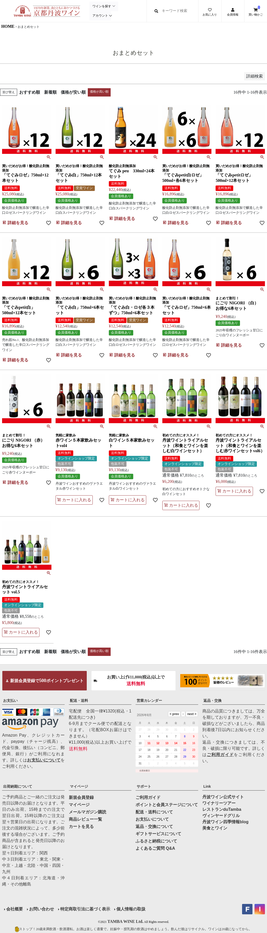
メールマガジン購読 (87, 812)
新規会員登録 (81, 797)
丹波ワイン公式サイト (223, 797)
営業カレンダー (149, 700)
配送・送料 (79, 700)
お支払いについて (44, 760)
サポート (144, 786)
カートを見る (81, 826)
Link (207, 786)
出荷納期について (17, 786)
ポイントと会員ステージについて (167, 804)
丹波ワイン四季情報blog (225, 822)
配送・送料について (154, 812)
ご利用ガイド (220, 754)
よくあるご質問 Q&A (155, 848)
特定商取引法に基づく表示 (85, 909)
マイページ (79, 786)
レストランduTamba (221, 809)
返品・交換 (212, 700)
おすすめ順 (29, 92)
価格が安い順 (73, 92)
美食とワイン (214, 828)
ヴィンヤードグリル (221, 815)
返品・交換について (154, 826)
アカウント (100, 15)
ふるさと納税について (156, 841)
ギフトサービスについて (158, 834)
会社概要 (14, 909)
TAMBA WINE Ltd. (125, 921)
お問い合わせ (41, 909)
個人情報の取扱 (130, 909)
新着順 (50, 92)
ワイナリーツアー (219, 803)
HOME (8, 26)
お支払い (10, 700)
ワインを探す (101, 6)
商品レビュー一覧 (85, 819)
